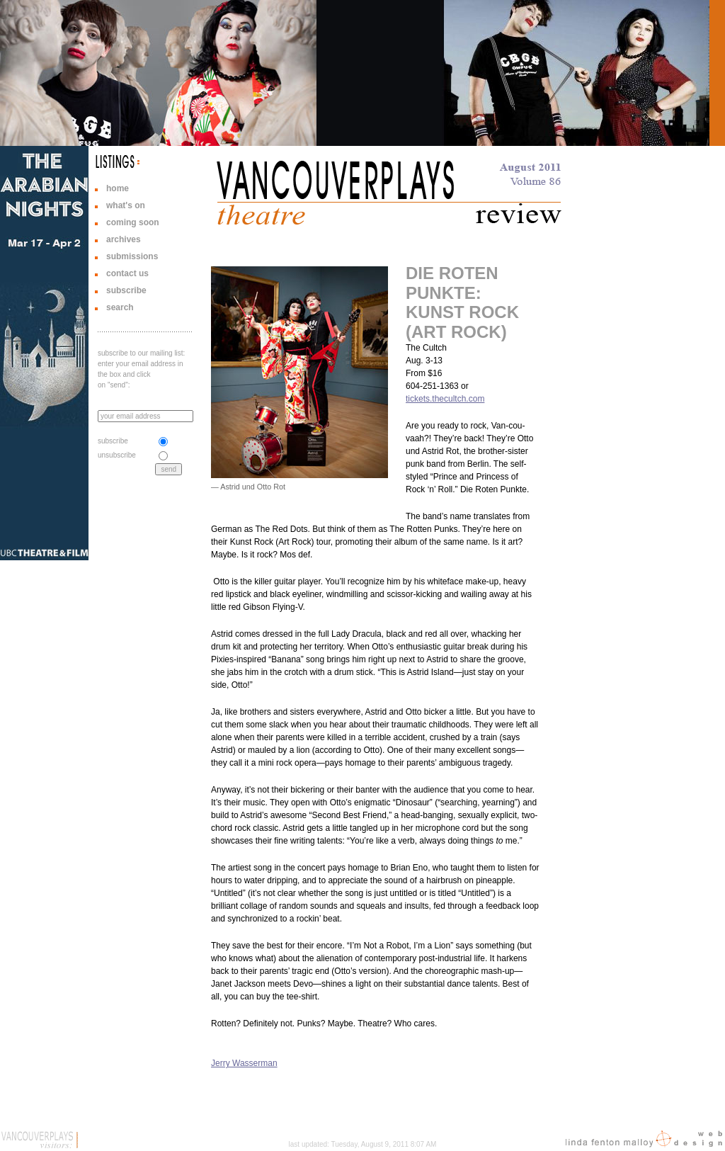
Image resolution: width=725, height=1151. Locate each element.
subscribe (126, 290)
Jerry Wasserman (244, 1063)
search (120, 307)
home (117, 188)
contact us (127, 273)
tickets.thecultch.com (445, 399)
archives (123, 239)
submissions (132, 256)
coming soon (132, 222)
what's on (125, 205)
